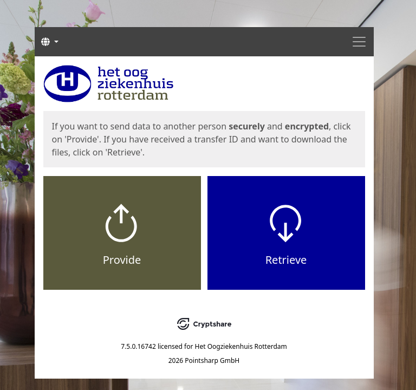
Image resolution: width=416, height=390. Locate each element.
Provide (122, 259)
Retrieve (286, 259)
